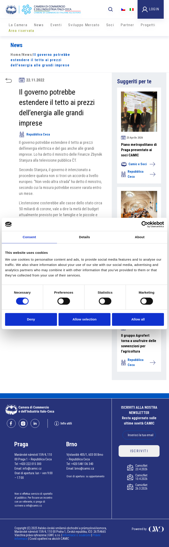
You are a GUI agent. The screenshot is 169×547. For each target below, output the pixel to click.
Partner (127, 25)
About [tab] (140, 237)
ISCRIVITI (139, 451)
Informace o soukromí (77, 535)
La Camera (18, 25)
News (39, 25)
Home (16, 55)
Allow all (138, 319)
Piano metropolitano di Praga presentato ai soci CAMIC (139, 149)
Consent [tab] (29, 237)
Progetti (148, 25)
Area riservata (21, 30)
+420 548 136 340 (82, 464)
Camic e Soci (138, 164)
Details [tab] (84, 237)
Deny (31, 319)
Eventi (56, 25)
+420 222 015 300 (30, 464)
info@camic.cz (32, 468)
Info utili (63, 423)
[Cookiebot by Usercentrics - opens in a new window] (144, 224)
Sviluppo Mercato (83, 25)
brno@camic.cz (84, 468)
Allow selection (84, 319)
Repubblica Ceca (34, 134)
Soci (110, 25)
